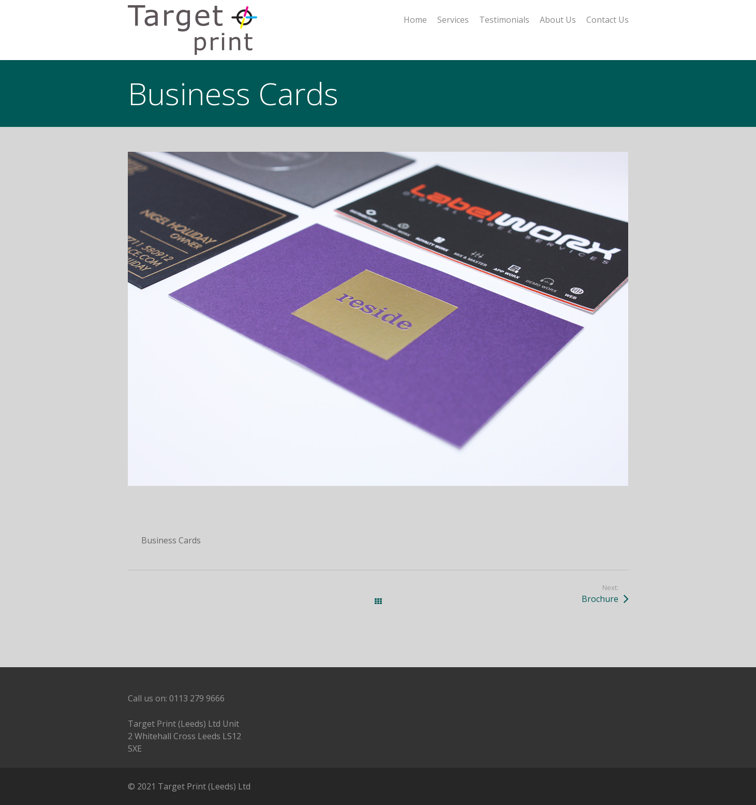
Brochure (600, 599)
